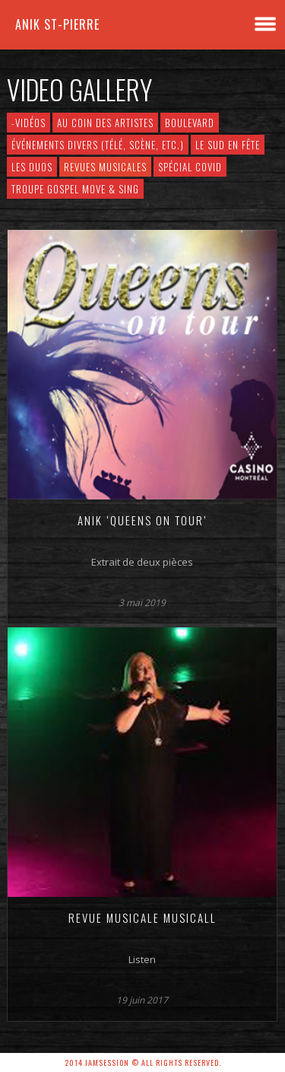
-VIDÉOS (28, 122)
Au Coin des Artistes (105, 122)
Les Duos (31, 166)
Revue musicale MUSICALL (142, 917)
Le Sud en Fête (227, 144)
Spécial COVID (190, 166)
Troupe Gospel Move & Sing (75, 188)
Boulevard (189, 122)
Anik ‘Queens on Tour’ (142, 520)
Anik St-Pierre (57, 24)
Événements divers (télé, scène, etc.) (97, 144)
